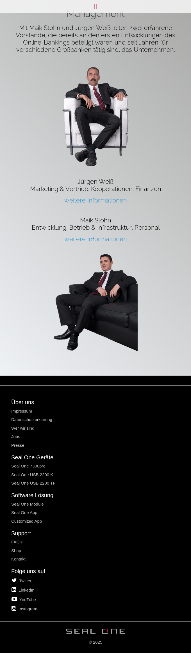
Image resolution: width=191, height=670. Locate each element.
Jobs (15, 436)
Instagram (24, 608)
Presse (17, 445)
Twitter (21, 580)
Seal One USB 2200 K (32, 474)
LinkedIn (23, 589)
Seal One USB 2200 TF (33, 483)
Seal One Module (27, 504)
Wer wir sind (22, 428)
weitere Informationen (95, 200)
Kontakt (18, 559)
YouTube (24, 599)
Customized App (26, 521)
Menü (95, 6)
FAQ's (16, 541)
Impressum (21, 411)
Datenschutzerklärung (31, 419)
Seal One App (24, 512)
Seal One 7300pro (28, 466)
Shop (16, 550)
